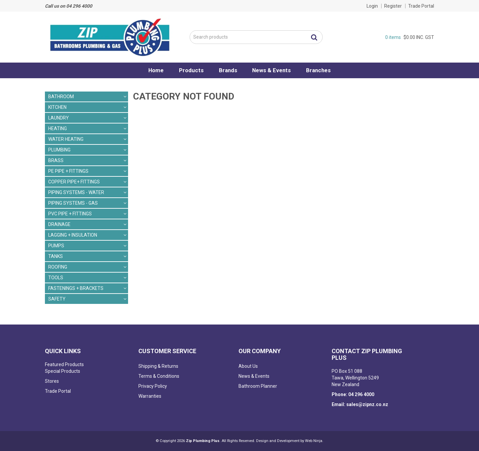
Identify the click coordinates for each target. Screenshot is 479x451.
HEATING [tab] (57, 128)
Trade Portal (421, 6)
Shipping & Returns (158, 366)
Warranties (149, 396)
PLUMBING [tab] (59, 149)
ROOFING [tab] (57, 267)
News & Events (273, 70)
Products (190, 70)
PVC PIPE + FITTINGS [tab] (70, 213)
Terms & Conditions (158, 376)
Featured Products (64, 364)
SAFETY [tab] (57, 299)
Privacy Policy (152, 386)
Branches (321, 70)
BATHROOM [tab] (61, 96)
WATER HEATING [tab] (65, 139)
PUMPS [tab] (56, 245)
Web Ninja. (314, 441)
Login (372, 6)
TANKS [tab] (55, 256)
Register (393, 6)
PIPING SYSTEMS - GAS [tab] (73, 203)
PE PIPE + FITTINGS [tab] (68, 171)
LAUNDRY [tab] (58, 117)
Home (153, 70)
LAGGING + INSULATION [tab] (72, 235)
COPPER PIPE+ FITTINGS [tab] (74, 181)
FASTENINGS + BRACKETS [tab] (75, 288)
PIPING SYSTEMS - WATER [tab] (76, 192)
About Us (248, 366)
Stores (52, 381)
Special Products (62, 371)
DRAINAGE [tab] (59, 224)
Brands (228, 70)
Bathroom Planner (258, 386)
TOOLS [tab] (55, 277)
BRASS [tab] (56, 160)
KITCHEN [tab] (57, 107)
